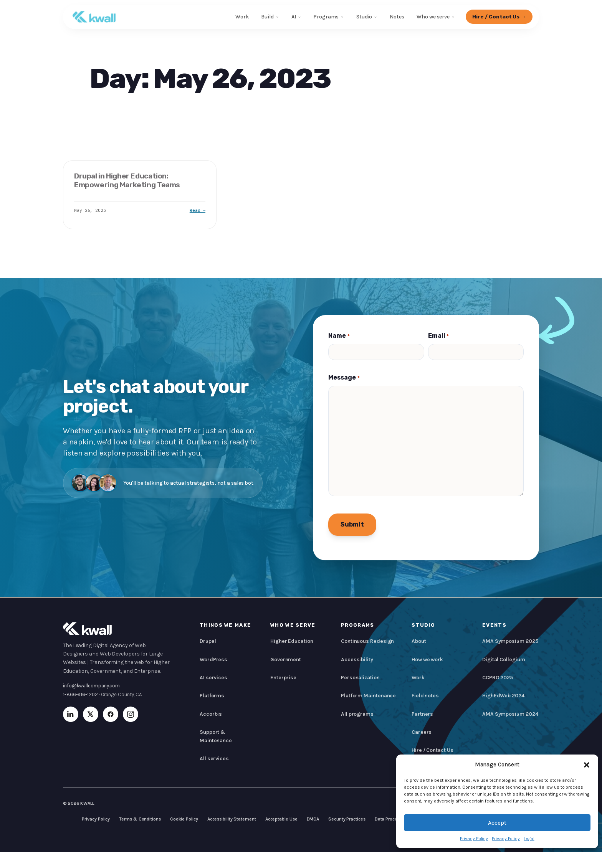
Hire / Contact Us (432, 750)
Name (338, 336)
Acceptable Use (281, 819)
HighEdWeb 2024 (503, 695)
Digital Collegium (503, 659)
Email (438, 336)
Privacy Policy (474, 838)
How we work (427, 659)
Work (242, 16)
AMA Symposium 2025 (510, 641)
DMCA (313, 819)
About (419, 641)
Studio (364, 16)
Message (343, 378)
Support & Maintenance (216, 736)
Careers (422, 732)
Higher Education (291, 641)
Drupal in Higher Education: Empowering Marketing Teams (127, 180)
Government (285, 659)
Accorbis (211, 714)
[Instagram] (130, 714)
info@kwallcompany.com (91, 686)
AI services (213, 677)
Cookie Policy (184, 819)
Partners (422, 714)
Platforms (212, 695)
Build (267, 16)
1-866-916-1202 (80, 694)
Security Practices (346, 819)
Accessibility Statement (231, 819)
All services (214, 758)
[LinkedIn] (70, 714)
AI (293, 16)
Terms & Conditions (139, 819)
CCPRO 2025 (497, 677)
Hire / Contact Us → (499, 16)
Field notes (425, 695)
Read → (197, 210)
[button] (586, 765)
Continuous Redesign (367, 641)
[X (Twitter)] (90, 714)
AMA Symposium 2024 (510, 714)
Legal (529, 838)
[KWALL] (94, 17)
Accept (497, 822)
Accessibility (357, 659)
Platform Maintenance (368, 695)
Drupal (208, 641)
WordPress (213, 659)
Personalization (360, 677)
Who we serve (432, 16)
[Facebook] (110, 714)
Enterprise (283, 677)
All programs (357, 714)
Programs (325, 16)
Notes (397, 16)
